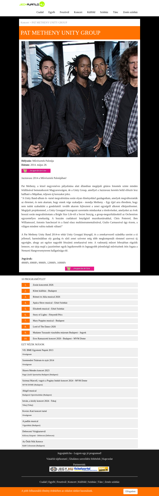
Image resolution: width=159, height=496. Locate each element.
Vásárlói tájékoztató (56, 458)
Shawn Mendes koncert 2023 (40, 372)
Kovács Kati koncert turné (34, 413)
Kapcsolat (107, 458)
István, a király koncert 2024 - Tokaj (39, 403)
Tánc (115, 12)
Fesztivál (64, 12)
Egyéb (51, 12)
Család (40, 12)
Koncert (78, 12)
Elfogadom (130, 491)
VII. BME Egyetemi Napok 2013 (37, 352)
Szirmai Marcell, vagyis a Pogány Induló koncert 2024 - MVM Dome (54, 382)
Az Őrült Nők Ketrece (33, 443)
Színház (104, 12)
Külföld (91, 12)
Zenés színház (130, 12)
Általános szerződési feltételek (84, 458)
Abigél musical (37, 392)
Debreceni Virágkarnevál (38, 433)
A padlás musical (31, 423)
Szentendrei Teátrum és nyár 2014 (38, 362)
